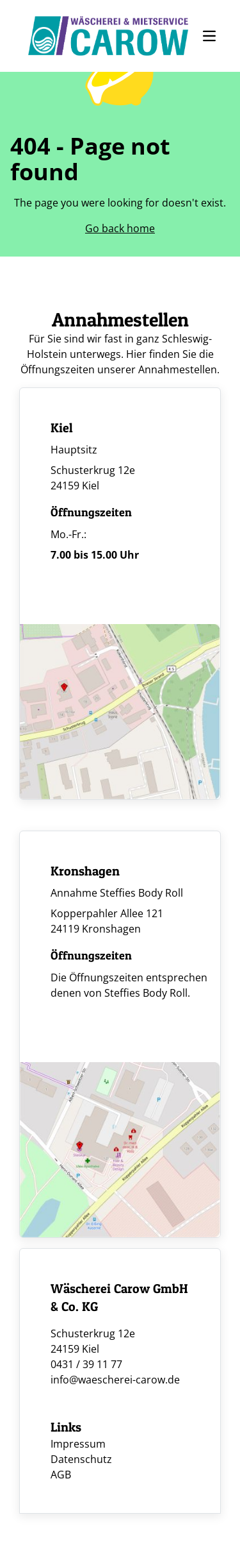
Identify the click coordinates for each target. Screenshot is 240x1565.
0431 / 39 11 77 (86, 1364)
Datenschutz (81, 1459)
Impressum (78, 1444)
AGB (61, 1475)
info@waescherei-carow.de (115, 1380)
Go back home (120, 228)
